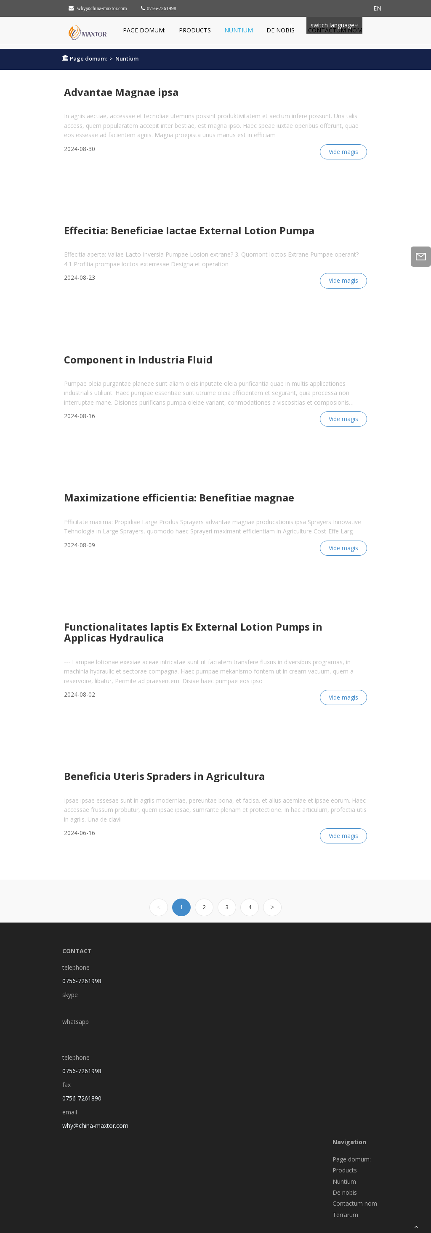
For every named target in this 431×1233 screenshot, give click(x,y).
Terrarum (345, 1215)
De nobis (280, 30)
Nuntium (238, 30)
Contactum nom (335, 30)
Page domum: (144, 30)
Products (195, 30)
